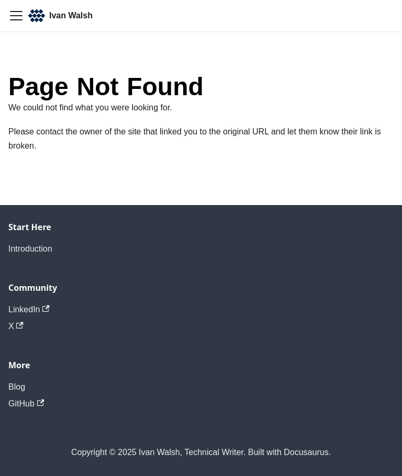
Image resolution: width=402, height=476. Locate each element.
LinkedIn (29, 309)
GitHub (26, 403)
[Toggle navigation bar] (16, 16)
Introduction (30, 248)
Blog (16, 386)
